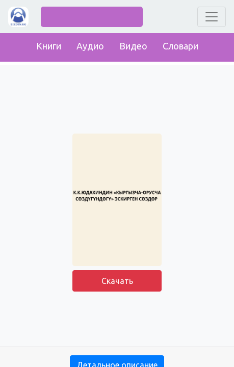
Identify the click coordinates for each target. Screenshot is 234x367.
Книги (48, 46)
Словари (180, 46)
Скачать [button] (117, 280)
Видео (133, 46)
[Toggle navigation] (211, 17)
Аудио (90, 46)
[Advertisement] (117, 321)
